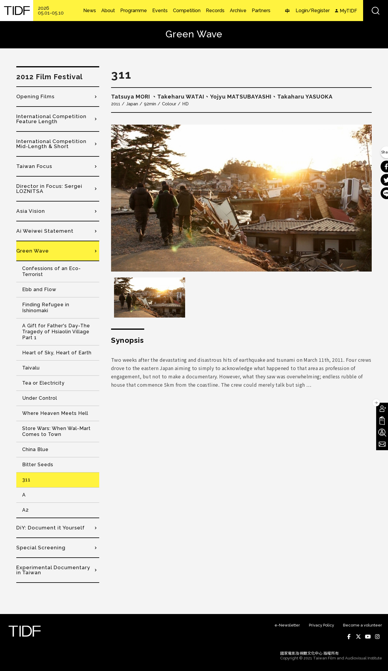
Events (160, 10)
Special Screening (40, 548)
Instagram (377, 636)
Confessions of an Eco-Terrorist (51, 271)
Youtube (368, 636)
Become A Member (382, 409)
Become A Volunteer (382, 432)
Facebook (349, 636)
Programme (133, 10)
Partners (261, 10)
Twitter (358, 636)
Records (215, 10)
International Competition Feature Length (51, 118)
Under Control (39, 398)
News (89, 10)
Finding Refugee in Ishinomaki (45, 307)
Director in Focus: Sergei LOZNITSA (49, 188)
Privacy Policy (321, 625)
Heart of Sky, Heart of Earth (57, 353)
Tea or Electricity (43, 383)
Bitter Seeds (37, 464)
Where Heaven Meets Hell (55, 413)
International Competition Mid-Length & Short (51, 143)
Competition (187, 10)
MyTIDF (348, 11)
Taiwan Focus (34, 166)
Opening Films (35, 96)
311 (26, 480)
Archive (238, 10)
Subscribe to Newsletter (382, 444)
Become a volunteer (362, 625)
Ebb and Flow (39, 289)
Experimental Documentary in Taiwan (53, 569)
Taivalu (31, 368)
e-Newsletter (287, 625)
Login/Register (313, 10)
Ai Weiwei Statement (44, 231)
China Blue (35, 449)
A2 (25, 510)
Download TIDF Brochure (382, 420)
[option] (241, 198)
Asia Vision (30, 211)
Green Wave (32, 251)
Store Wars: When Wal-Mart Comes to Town (56, 431)
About (108, 10)
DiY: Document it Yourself (50, 528)
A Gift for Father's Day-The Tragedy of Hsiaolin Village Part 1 (56, 331)
